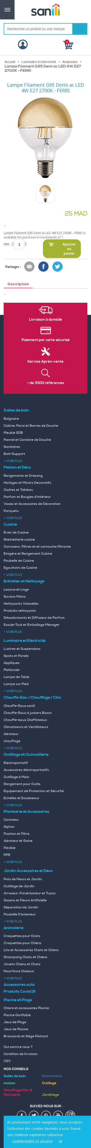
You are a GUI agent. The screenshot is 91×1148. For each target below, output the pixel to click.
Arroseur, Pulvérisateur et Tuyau (30, 893)
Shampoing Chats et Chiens (25, 957)
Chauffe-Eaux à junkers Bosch (28, 713)
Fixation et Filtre (16, 834)
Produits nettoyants (20, 611)
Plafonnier (12, 670)
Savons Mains (15, 597)
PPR (7, 855)
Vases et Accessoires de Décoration (32, 504)
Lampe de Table (16, 677)
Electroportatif (16, 763)
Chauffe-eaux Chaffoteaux (25, 720)
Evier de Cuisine (16, 532)
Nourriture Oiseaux (19, 971)
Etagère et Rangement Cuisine (28, 554)
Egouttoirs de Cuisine (20, 568)
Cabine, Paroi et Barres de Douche (31, 426)
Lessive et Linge (16, 589)
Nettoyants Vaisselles (21, 604)
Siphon (9, 827)
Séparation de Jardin (21, 907)
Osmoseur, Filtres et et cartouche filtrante (37, 547)
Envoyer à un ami (29, 266)
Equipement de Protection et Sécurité (34, 791)
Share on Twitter (57, 266)
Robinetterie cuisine (19, 539)
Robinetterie (52, 1076)
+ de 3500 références (45, 383)
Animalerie (14, 927)
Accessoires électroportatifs (26, 770)
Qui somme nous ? (18, 1047)
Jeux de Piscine (16, 1029)
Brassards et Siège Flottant (26, 1036)
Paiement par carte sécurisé (46, 340)
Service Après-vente (45, 362)
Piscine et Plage (18, 999)
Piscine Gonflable (17, 1015)
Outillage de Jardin (19, 886)
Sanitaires (12, 447)
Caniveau (11, 820)
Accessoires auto (19, 984)
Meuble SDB (13, 433)
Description (18, 283)
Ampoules (69, 62)
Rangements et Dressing (23, 476)
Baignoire (11, 419)
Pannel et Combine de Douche (27, 440)
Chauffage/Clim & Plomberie (18, 1092)
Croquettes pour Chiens (22, 943)
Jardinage (50, 1095)
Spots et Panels (16, 656)
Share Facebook (43, 266)
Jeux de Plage (15, 1022)
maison (9, 1083)
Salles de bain (16, 410)
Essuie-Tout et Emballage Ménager (31, 625)
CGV (7, 1061)
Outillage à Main (16, 777)
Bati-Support (14, 454)
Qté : (7, 244)
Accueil (10, 62)
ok (60, 1141)
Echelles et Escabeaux (21, 798)
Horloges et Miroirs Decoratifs (27, 483)
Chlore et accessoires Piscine (26, 1008)
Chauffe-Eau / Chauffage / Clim (32, 697)
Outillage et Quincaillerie (26, 754)
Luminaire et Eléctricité (38, 62)
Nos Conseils (16, 1069)
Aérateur (11, 734)
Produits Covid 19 (19, 991)
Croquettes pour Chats (22, 936)
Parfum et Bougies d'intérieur (27, 497)
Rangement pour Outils (22, 784)
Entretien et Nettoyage (24, 581)
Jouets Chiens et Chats (22, 964)
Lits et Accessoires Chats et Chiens (31, 950)
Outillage (49, 1083)
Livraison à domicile (45, 320)
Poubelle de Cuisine (19, 561)
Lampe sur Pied (16, 684)
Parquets (11, 511)
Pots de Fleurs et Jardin (23, 879)
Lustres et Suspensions (22, 649)
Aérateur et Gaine (18, 841)
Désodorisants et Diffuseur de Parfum (34, 618)
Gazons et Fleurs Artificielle (25, 900)
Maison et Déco (17, 467)
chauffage (12, 741)
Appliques (12, 663)
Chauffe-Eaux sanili (19, 706)
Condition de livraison (21, 1054)
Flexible (10, 848)
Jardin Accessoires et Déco (28, 870)
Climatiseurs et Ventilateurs (26, 727)
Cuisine (10, 524)
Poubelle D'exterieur (20, 914)
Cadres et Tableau (18, 490)
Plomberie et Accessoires (26, 811)
